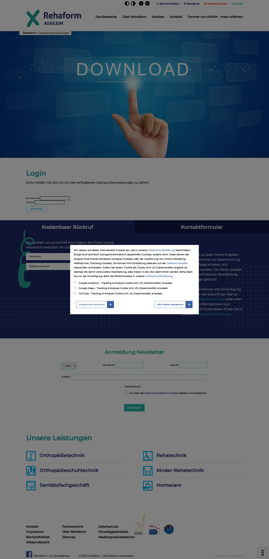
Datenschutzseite (177, 263)
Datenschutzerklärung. (159, 276)
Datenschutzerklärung (161, 250)
